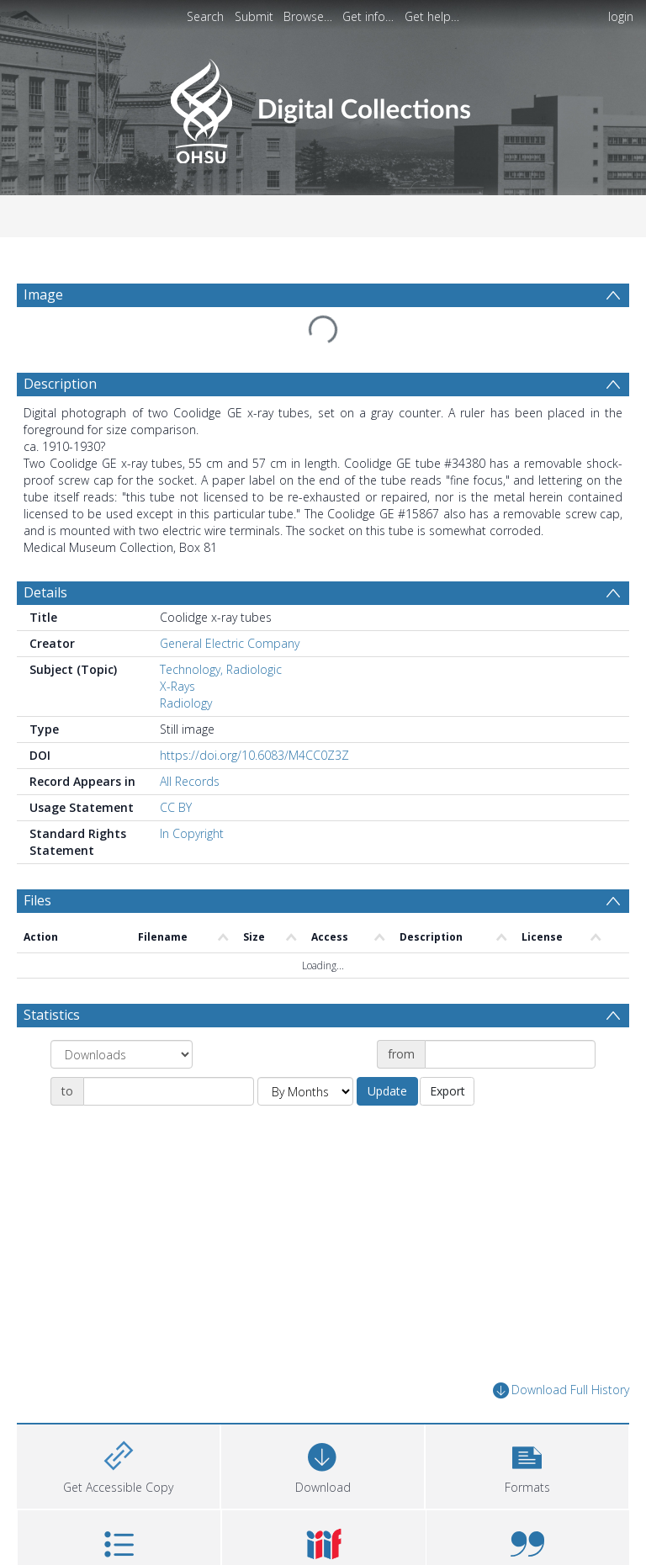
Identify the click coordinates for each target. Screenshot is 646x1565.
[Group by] (121, 1054)
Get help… (432, 16)
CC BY (176, 807)
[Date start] (510, 1054)
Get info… (368, 16)
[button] (527, 1464)
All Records (190, 781)
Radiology (186, 703)
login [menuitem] (620, 16)
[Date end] (168, 1091)
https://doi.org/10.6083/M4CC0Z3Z (254, 755)
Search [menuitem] (205, 16)
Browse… (307, 16)
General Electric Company (229, 643)
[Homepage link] (322, 106)
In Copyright (192, 833)
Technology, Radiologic (221, 669)
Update (387, 1091)
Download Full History (561, 1390)
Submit (254, 16)
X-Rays (177, 686)
